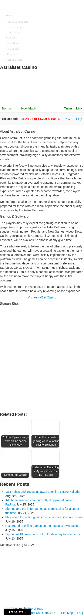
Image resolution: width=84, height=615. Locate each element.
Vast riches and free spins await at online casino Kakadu (42, 491)
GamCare (48, 613)
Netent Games (13, 59)
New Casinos (12, 31)
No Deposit (12, 48)
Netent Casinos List (16, 21)
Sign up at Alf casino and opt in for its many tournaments (42, 534)
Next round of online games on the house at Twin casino (42, 525)
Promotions (12, 42)
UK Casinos (11, 54)
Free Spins (11, 37)
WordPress (35, 608)
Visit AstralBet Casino (42, 297)
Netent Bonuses (14, 27)
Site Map (67, 613)
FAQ (80, 613)
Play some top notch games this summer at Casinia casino (44, 517)
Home (8, 15)
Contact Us (32, 613)
